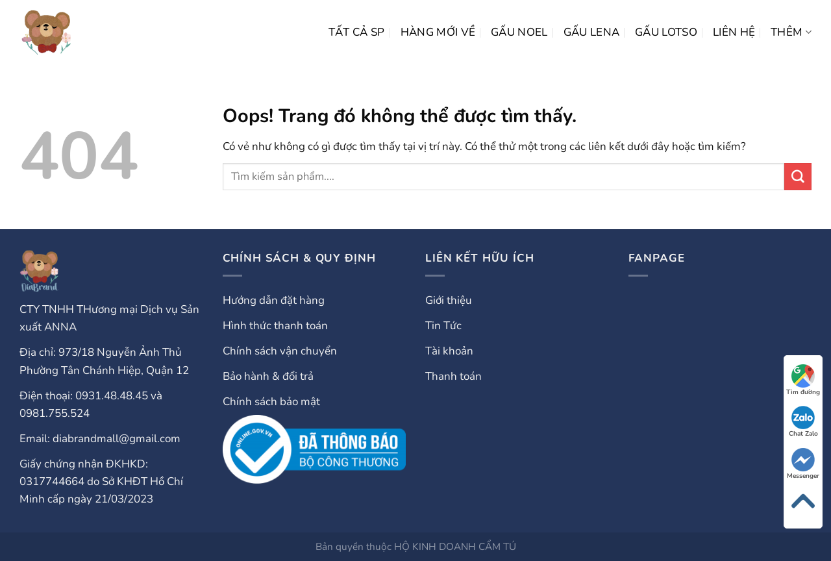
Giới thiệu (448, 300)
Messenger (803, 464)
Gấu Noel (519, 32)
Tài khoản (449, 350)
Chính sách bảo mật (271, 401)
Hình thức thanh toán (275, 325)
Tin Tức (443, 325)
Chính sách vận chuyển (280, 350)
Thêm (791, 32)
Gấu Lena (592, 32)
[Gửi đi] (798, 176)
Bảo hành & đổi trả (268, 376)
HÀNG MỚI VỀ (438, 32)
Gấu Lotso (666, 32)
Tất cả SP (357, 32)
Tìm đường (803, 380)
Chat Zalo (803, 422)
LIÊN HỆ (734, 32)
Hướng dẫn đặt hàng (274, 300)
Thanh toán (453, 376)
